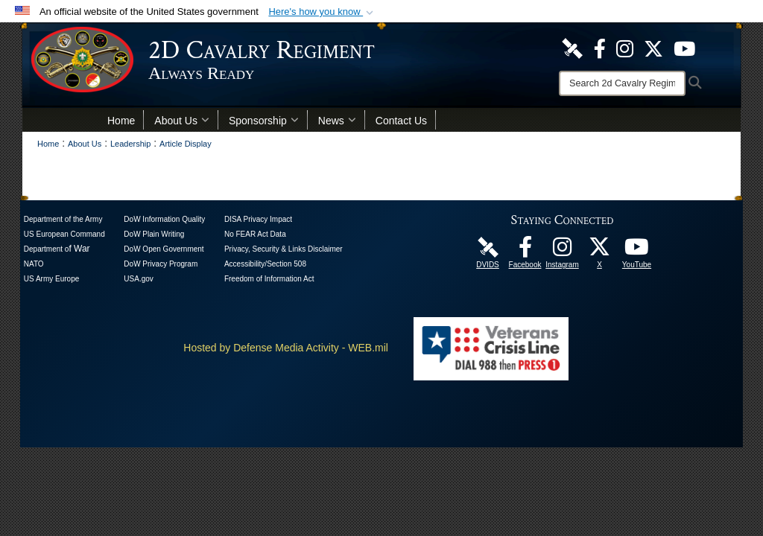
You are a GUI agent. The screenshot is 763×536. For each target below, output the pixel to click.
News (337, 121)
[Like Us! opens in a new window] (600, 48)
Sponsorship (264, 121)
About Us (181, 121)
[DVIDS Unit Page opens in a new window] (572, 48)
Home (121, 121)
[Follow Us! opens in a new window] (653, 48)
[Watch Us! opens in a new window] (684, 48)
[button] (322, 11)
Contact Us (401, 121)
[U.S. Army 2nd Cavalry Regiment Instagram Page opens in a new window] (624, 48)
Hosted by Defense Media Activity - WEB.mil (285, 348)
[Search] (622, 83)
